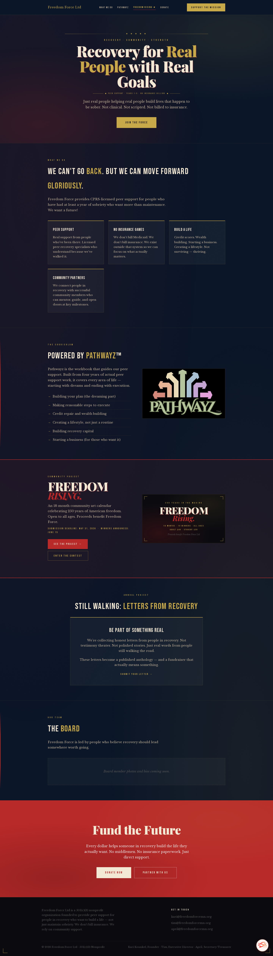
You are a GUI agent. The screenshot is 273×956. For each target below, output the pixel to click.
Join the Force (136, 122)
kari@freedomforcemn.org (191, 916)
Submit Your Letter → (136, 674)
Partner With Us (155, 872)
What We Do (106, 7)
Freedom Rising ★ (144, 7)
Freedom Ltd (64, 7)
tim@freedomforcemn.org (191, 923)
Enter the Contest (68, 555)
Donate (164, 7)
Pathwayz (123, 7)
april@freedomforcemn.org (192, 929)
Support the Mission (206, 7)
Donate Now (114, 872)
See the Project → (68, 544)
